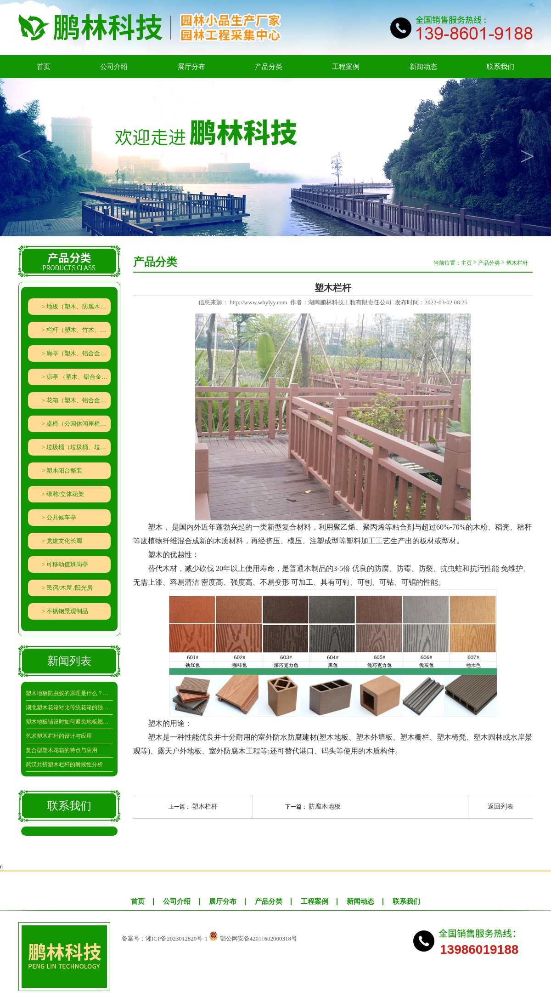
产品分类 (268, 66)
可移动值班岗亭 (67, 564)
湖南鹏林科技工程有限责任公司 (350, 302)
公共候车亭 (61, 517)
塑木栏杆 (517, 263)
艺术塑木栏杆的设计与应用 (59, 736)
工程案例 (346, 66)
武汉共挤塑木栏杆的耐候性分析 (64, 764)
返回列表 (500, 806)
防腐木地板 (325, 806)
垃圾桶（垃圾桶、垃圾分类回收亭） (78, 447)
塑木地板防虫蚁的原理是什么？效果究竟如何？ (69, 693)
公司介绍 (114, 66)
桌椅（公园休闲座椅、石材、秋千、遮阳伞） (78, 423)
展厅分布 (191, 66)
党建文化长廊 (64, 540)
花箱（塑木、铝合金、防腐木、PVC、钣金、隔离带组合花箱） (78, 400)
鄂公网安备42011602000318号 (259, 938)
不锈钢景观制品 (67, 611)
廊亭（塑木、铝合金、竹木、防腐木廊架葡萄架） (78, 353)
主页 (466, 263)
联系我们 (500, 66)
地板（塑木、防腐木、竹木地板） (78, 306)
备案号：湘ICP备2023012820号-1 (165, 938)
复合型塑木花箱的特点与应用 (61, 750)
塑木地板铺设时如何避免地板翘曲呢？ (69, 722)
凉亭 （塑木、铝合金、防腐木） (78, 376)
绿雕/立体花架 (65, 493)
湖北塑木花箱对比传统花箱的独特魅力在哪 (69, 707)
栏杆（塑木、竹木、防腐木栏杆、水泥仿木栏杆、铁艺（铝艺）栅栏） (78, 329)
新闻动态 (423, 66)
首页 (44, 66)
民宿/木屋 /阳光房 (69, 587)
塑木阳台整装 (64, 470)
